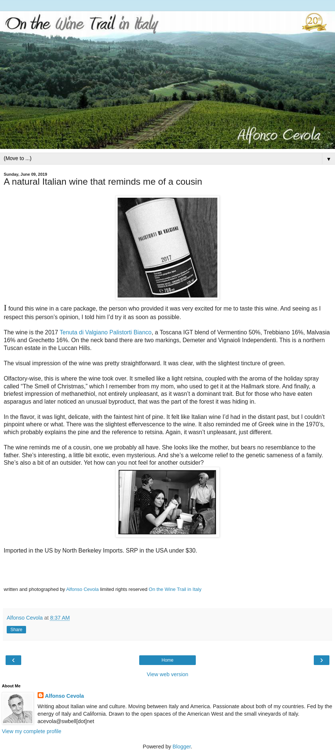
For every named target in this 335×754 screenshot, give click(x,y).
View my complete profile (31, 731)
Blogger (182, 747)
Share (16, 629)
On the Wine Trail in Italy (175, 589)
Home (167, 660)
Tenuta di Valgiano (84, 332)
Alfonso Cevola (82, 589)
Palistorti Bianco (130, 332)
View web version (167, 674)
